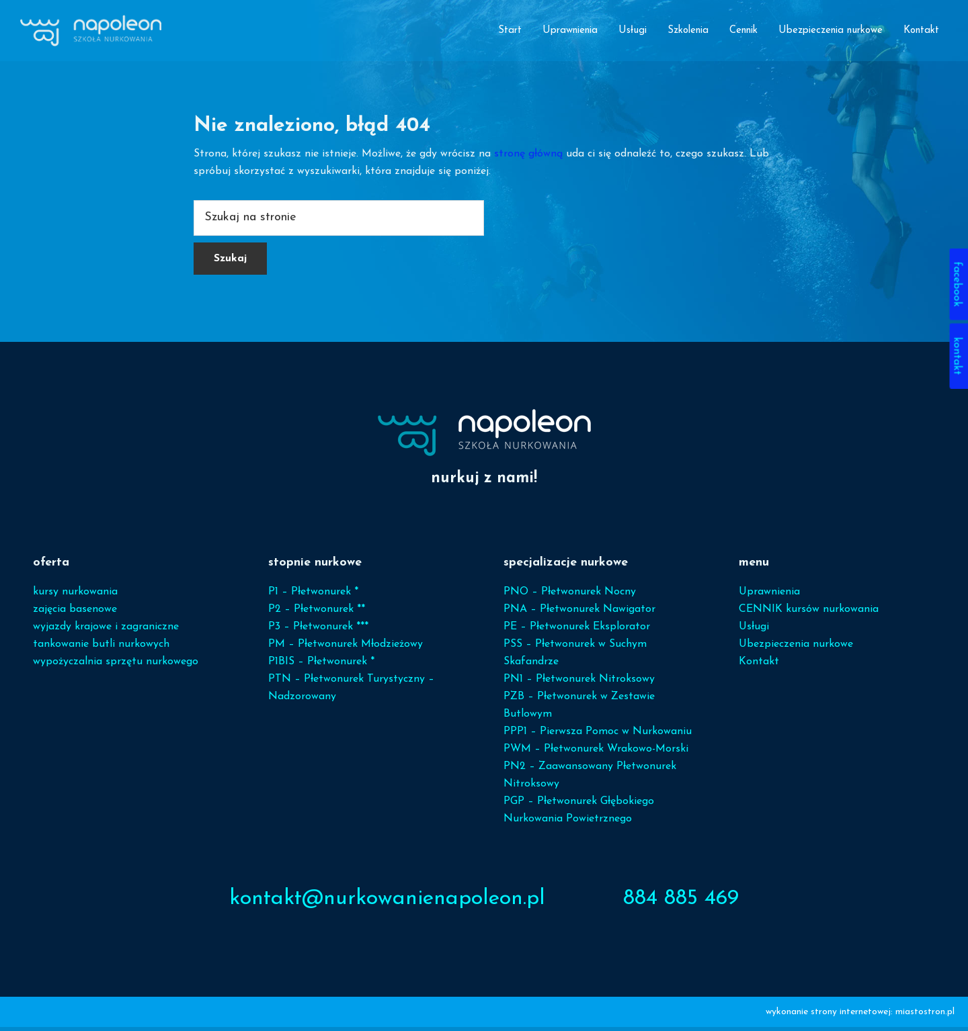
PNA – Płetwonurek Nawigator (579, 613)
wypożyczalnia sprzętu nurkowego (115, 665)
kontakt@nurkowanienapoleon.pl (387, 902)
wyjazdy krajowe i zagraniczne (106, 630)
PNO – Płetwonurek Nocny (569, 595)
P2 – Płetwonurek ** (316, 613)
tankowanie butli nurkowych (101, 648)
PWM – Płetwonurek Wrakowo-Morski (595, 753)
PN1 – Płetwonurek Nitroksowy (579, 683)
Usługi (754, 630)
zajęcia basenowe (75, 613)
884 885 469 (681, 902)
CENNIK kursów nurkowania (809, 613)
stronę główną (528, 157)
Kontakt (759, 665)
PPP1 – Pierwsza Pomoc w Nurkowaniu (597, 735)
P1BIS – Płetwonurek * (321, 665)
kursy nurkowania (75, 595)
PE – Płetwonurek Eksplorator (576, 630)
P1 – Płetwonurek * (313, 595)
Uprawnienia (769, 595)
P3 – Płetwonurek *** (318, 630)
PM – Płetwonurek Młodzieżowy (345, 648)
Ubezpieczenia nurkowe (796, 648)
